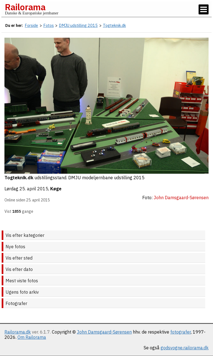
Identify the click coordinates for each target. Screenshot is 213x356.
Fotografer (16, 303)
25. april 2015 (33, 188)
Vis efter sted (19, 258)
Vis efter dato (19, 269)
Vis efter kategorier (25, 235)
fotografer (180, 332)
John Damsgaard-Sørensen (104, 332)
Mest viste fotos (22, 280)
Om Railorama (31, 337)
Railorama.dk (17, 332)
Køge (56, 188)
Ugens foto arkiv (22, 292)
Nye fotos (15, 246)
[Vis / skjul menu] (204, 9)
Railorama (25, 7)
